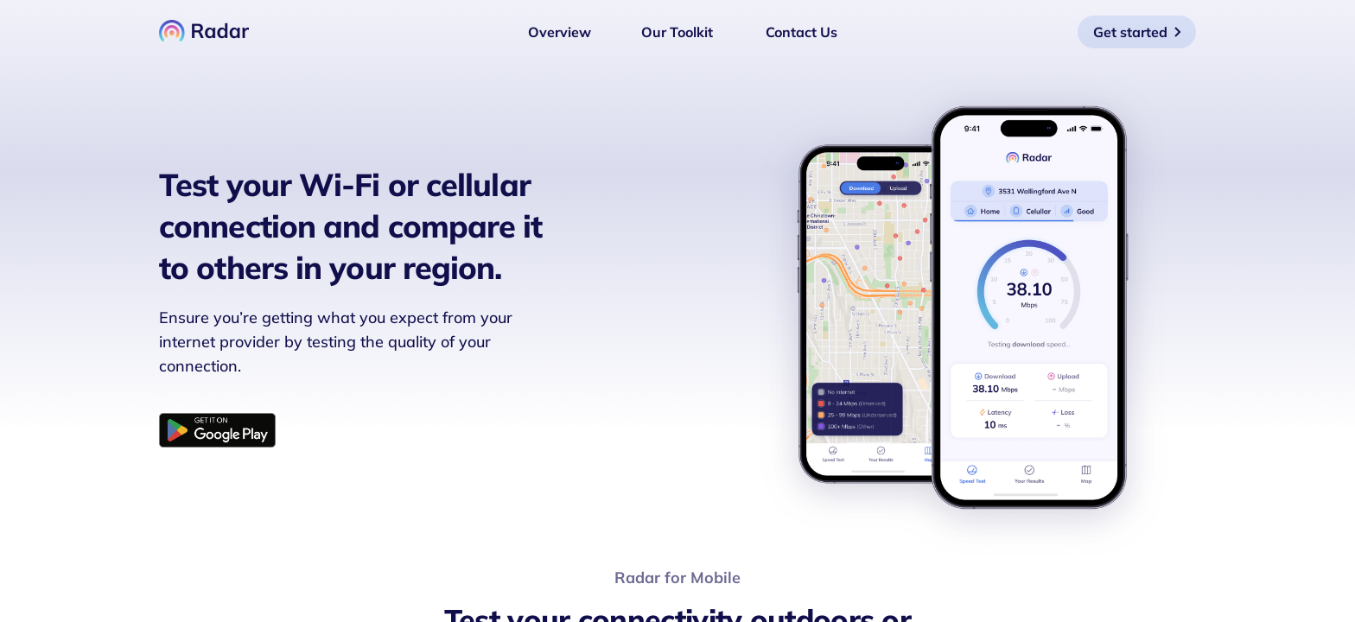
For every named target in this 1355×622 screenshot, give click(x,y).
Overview (559, 32)
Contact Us (801, 32)
